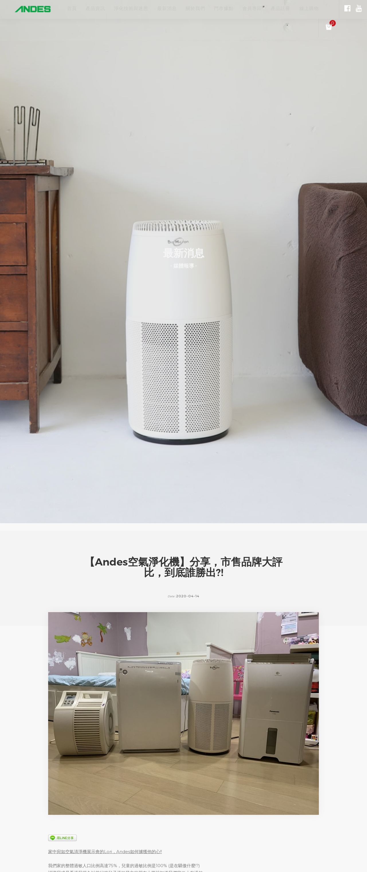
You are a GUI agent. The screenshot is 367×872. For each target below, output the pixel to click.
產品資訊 (98, 8)
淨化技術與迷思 (137, 8)
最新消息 (176, 8)
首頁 (72, 8)
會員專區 (270, 8)
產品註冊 (301, 8)
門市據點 (238, 8)
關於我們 (207, 8)
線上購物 (333, 8)
